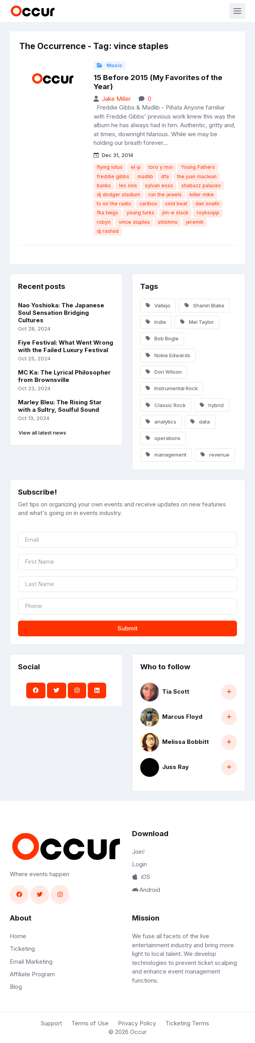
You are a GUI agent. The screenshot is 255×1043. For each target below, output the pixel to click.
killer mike (202, 194)
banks (104, 185)
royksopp (208, 213)
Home (18, 936)
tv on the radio (114, 203)
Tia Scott (175, 691)
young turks (140, 213)
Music (109, 65)
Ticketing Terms (187, 1023)
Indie (156, 322)
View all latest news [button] (42, 432)
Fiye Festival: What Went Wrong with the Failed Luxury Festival (65, 346)
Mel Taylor (197, 322)
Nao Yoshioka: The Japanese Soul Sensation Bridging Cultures (61, 312)
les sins (128, 185)
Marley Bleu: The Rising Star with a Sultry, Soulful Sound (60, 405)
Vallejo (158, 305)
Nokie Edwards (168, 355)
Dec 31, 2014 (113, 155)
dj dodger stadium (118, 194)
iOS (141, 876)
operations (163, 438)
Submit (127, 628)
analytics (161, 421)
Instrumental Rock (172, 388)
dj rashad (108, 231)
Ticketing (22, 948)
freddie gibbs (113, 176)
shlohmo (168, 222)
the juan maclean (197, 176)
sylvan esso (159, 185)
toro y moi (160, 167)
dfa (165, 176)
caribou (148, 203)
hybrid (212, 405)
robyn (103, 222)
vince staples (134, 222)
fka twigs (107, 213)
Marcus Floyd (182, 716)
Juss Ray (175, 767)
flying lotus (110, 167)
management (166, 454)
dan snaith (207, 203)
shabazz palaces (201, 185)
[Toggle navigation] (237, 11)
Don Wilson (164, 372)
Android (146, 889)
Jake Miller (116, 98)
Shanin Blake (204, 305)
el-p (136, 167)
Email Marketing (31, 961)
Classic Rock (166, 405)
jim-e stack (175, 213)
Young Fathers (198, 167)
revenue (215, 454)
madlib (145, 176)
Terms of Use (90, 1023)
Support (51, 1023)
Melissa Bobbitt (185, 741)
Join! (138, 851)
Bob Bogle (162, 338)
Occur (138, 1032)
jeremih (195, 222)
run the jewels (165, 194)
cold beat (176, 203)
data (200, 421)
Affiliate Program (32, 974)
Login (139, 864)
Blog (16, 986)
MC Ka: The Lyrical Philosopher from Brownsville (64, 376)
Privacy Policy (137, 1023)
